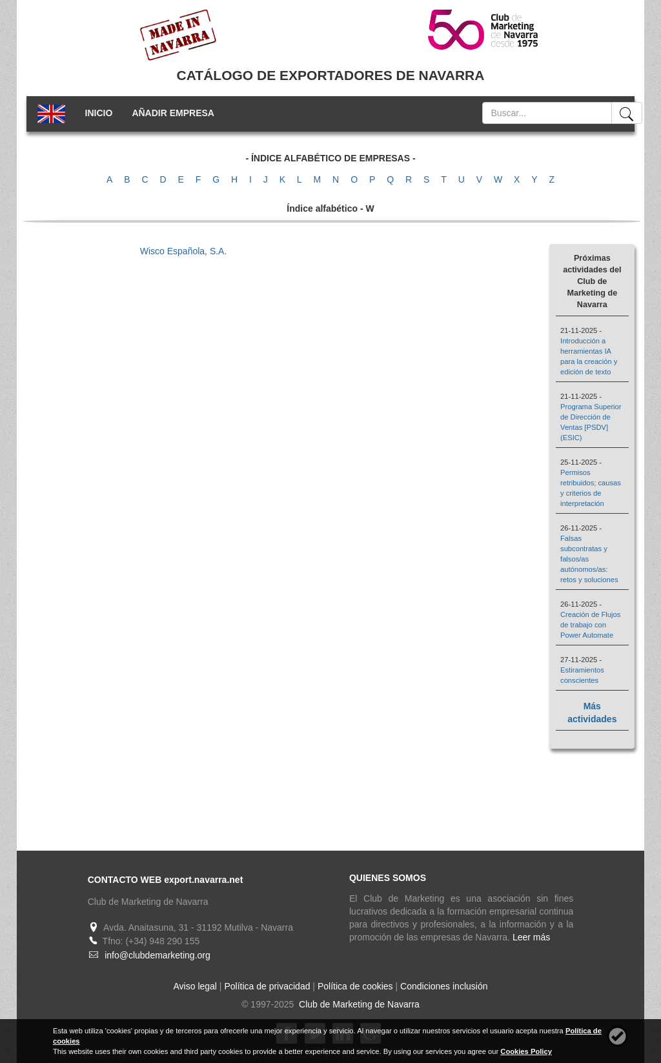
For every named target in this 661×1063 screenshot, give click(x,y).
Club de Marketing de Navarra (358, 1004)
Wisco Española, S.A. (183, 251)
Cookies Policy (526, 1051)
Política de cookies (355, 986)
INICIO (99, 113)
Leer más (531, 937)
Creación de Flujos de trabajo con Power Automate (590, 625)
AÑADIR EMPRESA (173, 113)
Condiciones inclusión (443, 986)
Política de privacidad (267, 986)
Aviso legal (195, 986)
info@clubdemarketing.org (157, 955)
